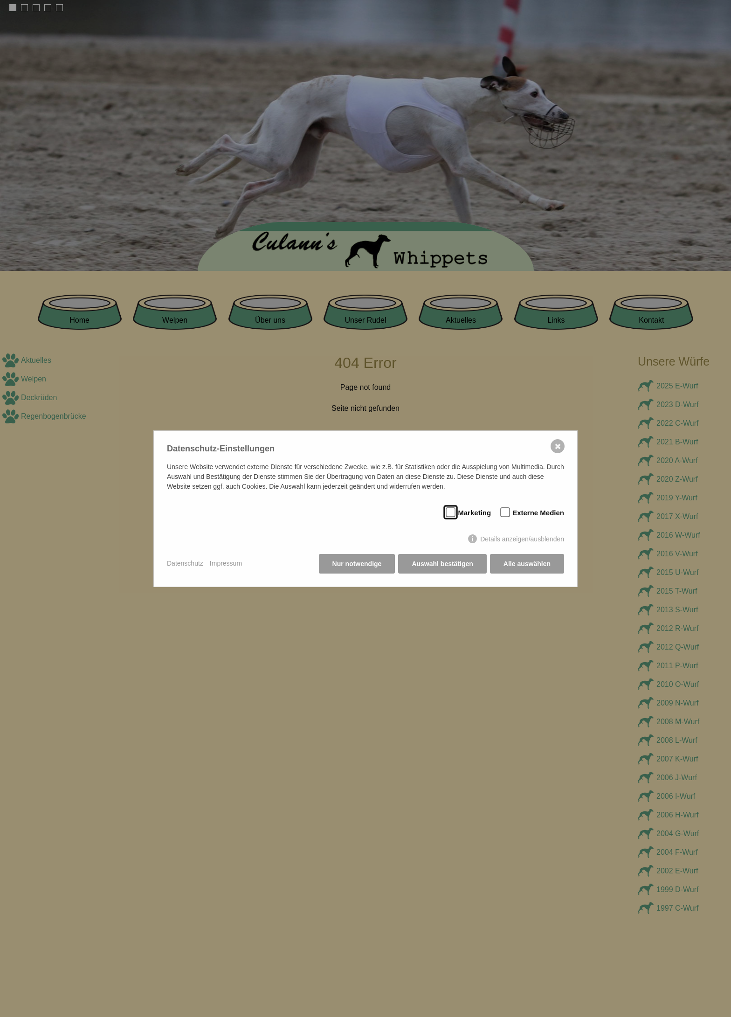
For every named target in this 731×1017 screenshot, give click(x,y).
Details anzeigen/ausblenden (522, 539)
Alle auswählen (527, 563)
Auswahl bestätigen (442, 563)
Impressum (226, 563)
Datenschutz (185, 563)
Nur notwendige (357, 563)
